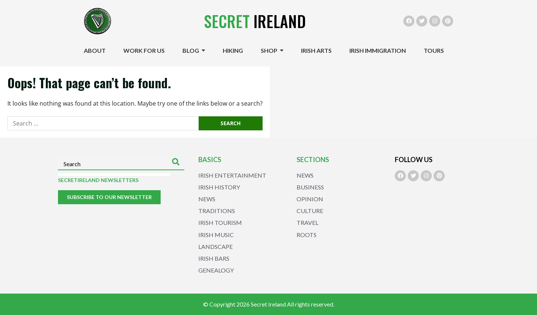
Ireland (255, 21)
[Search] (177, 163)
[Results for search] (114, 174)
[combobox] (114, 163)
